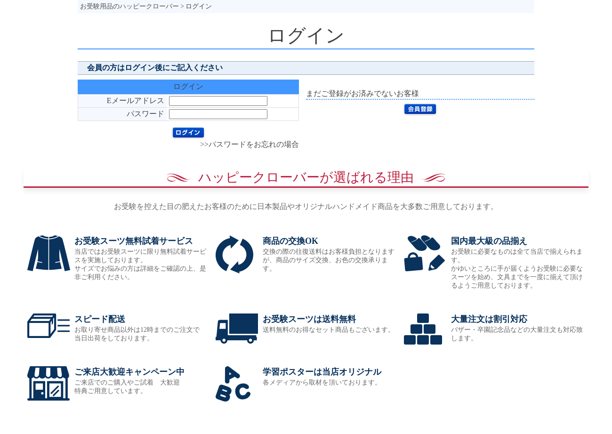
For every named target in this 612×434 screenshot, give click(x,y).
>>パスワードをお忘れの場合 (249, 144)
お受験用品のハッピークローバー (129, 6)
